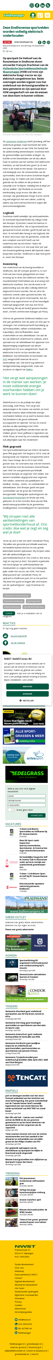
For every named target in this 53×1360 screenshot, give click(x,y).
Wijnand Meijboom (11, 45)
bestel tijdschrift (19, 636)
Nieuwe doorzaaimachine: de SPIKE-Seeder (33, 1211)
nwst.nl (35, 1354)
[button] (27, 700)
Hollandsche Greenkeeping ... (17, 595)
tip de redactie (18, 642)
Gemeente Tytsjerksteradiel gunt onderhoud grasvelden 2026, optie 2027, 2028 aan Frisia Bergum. (26, 1060)
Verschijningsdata (23, 1312)
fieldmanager (24, 1332)
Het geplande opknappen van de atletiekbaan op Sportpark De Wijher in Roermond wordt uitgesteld (24, 1150)
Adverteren (20, 1308)
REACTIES (9, 623)
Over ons (19, 1267)
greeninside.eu (22, 1354)
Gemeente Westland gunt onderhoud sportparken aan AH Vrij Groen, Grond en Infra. (24, 1014)
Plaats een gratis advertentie (19, 929)
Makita (29, 369)
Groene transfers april (30, 1199)
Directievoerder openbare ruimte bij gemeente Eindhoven (32, 886)
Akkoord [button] (27, 686)
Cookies (18, 1305)
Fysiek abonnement (24, 1264)
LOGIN (9, 613)
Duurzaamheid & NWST (26, 1274)
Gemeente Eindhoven (13, 601)
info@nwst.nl (24, 1319)
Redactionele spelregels (26, 1291)
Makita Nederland (12, 607)
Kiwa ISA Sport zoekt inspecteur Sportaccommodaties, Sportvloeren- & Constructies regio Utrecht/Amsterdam (33, 845)
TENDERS (11, 1006)
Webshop (19, 1271)
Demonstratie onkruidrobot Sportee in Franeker (33, 975)
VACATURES (13, 824)
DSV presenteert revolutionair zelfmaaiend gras (32, 1181)
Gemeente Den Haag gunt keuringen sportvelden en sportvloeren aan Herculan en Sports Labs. (25, 1025)
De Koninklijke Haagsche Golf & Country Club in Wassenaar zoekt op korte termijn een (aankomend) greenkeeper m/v (33, 862)
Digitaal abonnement (25, 1281)
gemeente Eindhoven (16, 141)
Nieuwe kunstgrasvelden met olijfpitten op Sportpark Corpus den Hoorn (26, 1160)
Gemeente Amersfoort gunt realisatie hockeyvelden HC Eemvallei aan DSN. (23, 1035)
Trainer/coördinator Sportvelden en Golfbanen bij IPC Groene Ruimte (33, 831)
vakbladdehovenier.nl (15, 1350)
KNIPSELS (11, 1091)
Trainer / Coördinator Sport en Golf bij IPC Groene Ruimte (33, 874)
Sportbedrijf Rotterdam (14, 497)
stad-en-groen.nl (18, 1347)
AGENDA (11, 955)
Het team (19, 1288)
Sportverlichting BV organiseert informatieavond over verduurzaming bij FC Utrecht (34, 964)
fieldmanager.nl (17, 1343)
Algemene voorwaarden (26, 1294)
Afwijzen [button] (27, 694)
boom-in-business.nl (37, 1350)
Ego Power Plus (33, 601)
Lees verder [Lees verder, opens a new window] (27, 680)
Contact (18, 1277)
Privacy (18, 1301)
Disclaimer (20, 1298)
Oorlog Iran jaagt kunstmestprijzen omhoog (32, 1191)
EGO (5, 359)
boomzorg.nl (35, 1347)
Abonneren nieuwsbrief (26, 1284)
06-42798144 (25, 1328)
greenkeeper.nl (34, 1343)
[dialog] (26, 680)
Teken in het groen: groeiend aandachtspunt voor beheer (33, 1220)
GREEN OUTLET (15, 917)
